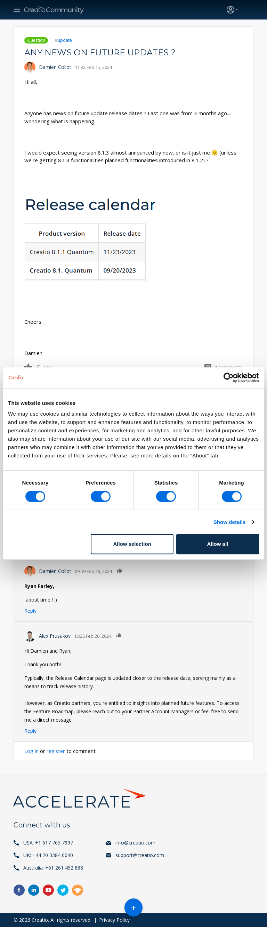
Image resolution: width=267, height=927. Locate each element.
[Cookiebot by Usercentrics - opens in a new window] (228, 377)
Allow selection (132, 544)
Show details (229, 522)
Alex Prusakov (55, 636)
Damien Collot (55, 67)
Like (32, 366)
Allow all (217, 544)
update (65, 40)
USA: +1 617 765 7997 (48, 842)
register (56, 750)
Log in (31, 750)
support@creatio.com (139, 855)
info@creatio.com (135, 842)
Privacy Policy (114, 920)
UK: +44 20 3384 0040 (48, 855)
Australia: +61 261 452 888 (53, 867)
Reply (30, 610)
